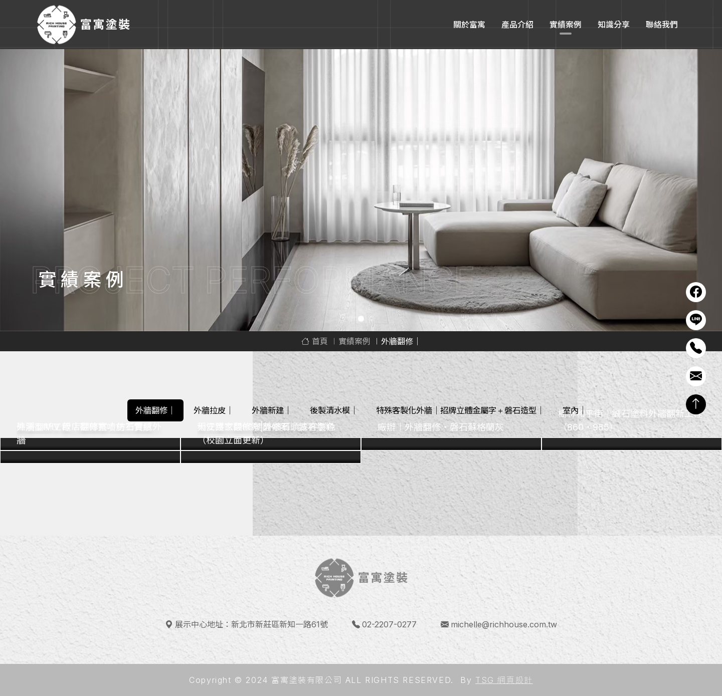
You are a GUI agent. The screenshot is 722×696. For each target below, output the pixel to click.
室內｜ (575, 410)
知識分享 (614, 25)
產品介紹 (517, 25)
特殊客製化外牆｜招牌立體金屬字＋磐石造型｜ (460, 410)
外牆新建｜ (272, 410)
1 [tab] (350, 319)
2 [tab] (361, 319)
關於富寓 (469, 25)
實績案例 (566, 25)
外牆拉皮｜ (214, 410)
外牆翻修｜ (155, 410)
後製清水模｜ (334, 410)
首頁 (314, 341)
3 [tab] (372, 319)
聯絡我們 (662, 25)
